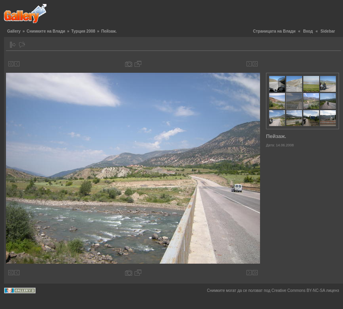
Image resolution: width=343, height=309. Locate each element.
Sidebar (327, 31)
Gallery (14, 31)
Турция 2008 (83, 31)
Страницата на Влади (274, 31)
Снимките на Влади (46, 31)
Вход (308, 31)
